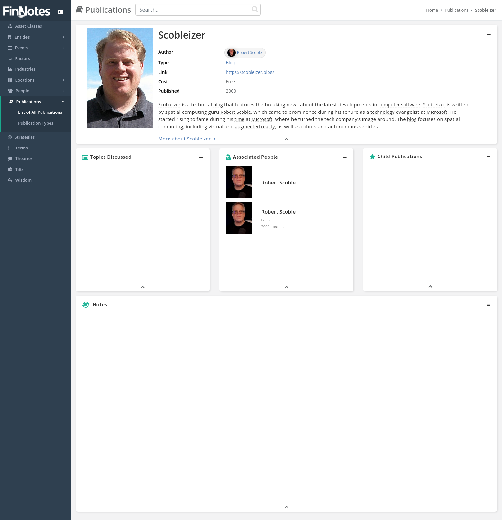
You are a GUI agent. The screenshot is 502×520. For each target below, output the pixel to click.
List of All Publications (40, 112)
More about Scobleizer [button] (184, 138)
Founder (268, 219)
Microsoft (437, 112)
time (240, 119)
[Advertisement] (443, 358)
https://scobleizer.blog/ (250, 72)
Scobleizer (169, 105)
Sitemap (228, 513)
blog (218, 105)
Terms (280, 513)
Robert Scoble (236, 112)
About (208, 513)
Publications (457, 10)
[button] (142, 157)
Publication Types (35, 123)
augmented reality (255, 126)
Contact (300, 513)
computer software (399, 105)
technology (382, 112)
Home (432, 10)
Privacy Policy (255, 513)
